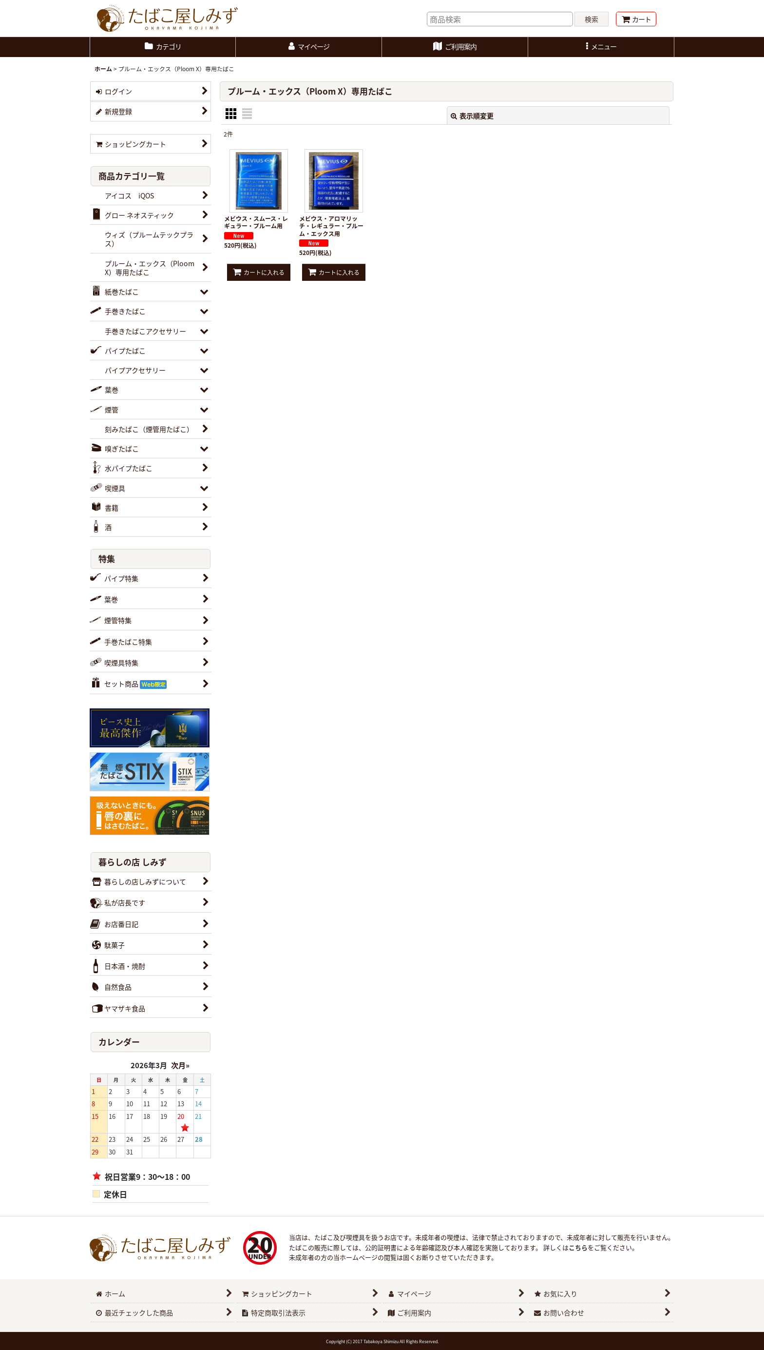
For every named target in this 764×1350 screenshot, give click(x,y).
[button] (601, 47)
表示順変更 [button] (472, 115)
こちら (578, 1247)
